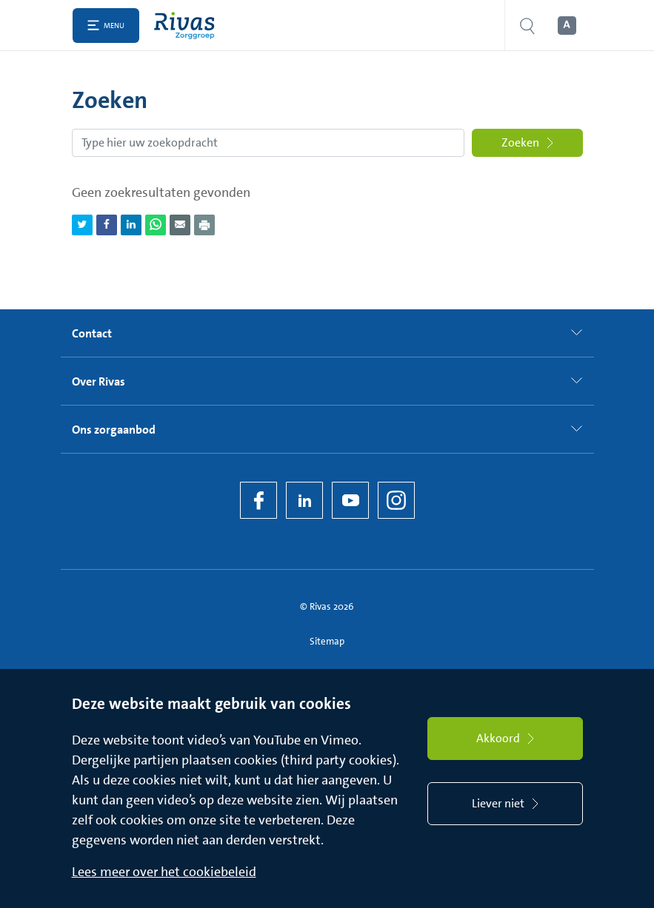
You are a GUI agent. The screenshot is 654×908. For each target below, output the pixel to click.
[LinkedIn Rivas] (304, 500)
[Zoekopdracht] (268, 143)
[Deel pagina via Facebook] (106, 225)
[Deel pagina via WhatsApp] (155, 225)
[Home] (187, 25)
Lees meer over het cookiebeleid (164, 872)
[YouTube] (350, 500)
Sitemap (327, 641)
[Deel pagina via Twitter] (82, 225)
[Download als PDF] (204, 225)
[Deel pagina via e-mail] (180, 225)
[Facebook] (258, 500)
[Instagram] (396, 500)
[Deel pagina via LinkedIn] (131, 225)
